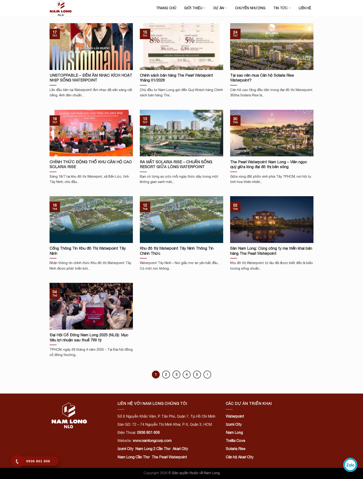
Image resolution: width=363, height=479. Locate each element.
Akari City (180, 449)
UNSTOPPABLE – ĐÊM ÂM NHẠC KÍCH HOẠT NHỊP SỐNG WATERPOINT (91, 78)
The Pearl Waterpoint (169, 457)
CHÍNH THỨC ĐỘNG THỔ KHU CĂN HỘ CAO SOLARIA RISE (91, 164)
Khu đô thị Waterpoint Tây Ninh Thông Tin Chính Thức (176, 251)
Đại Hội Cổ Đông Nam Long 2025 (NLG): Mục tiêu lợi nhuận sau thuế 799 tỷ (89, 337)
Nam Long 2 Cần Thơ (153, 449)
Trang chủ (166, 8)
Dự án (220, 8)
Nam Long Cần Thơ (133, 457)
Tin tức (282, 8)
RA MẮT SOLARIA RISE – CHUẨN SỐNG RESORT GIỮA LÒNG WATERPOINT (176, 164)
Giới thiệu (194, 8)
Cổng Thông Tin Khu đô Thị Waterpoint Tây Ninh (88, 251)
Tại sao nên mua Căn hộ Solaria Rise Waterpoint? (262, 78)
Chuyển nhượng (250, 8)
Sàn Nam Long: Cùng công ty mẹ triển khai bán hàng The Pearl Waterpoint (271, 251)
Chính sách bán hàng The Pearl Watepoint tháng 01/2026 (176, 78)
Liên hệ (305, 8)
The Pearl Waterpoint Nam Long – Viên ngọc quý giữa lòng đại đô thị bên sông (268, 164)
